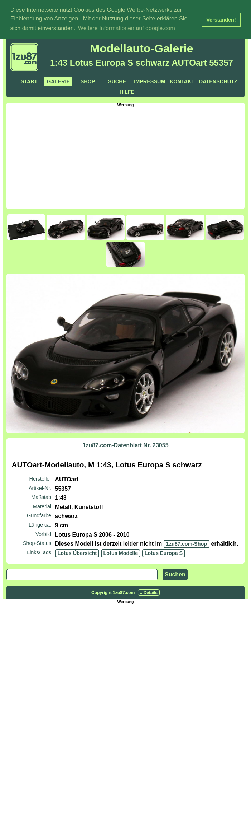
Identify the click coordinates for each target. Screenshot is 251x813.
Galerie (58, 81)
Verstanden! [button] (221, 20)
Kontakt (182, 81)
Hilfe (127, 91)
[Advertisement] (128, 157)
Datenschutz (218, 81)
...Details (149, 592)
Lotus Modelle (120, 552)
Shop (88, 81)
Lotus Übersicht (77, 552)
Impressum (149, 81)
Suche (117, 81)
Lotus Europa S (164, 552)
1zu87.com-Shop (186, 543)
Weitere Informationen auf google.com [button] (126, 28)
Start (29, 81)
